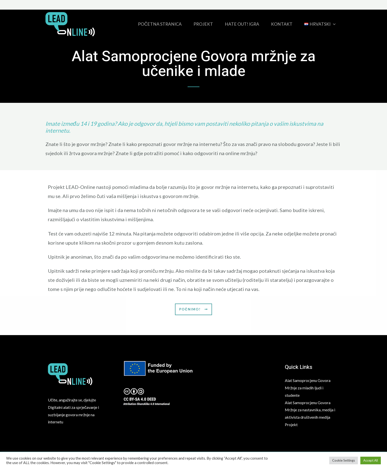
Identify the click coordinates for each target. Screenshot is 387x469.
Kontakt (281, 24)
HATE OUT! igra (242, 24)
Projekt (203, 24)
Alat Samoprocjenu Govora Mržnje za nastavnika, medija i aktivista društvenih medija (310, 409)
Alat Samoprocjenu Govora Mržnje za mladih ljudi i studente (307, 387)
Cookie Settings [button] (343, 460)
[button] (193, 309)
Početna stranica (160, 24)
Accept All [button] (370, 460)
